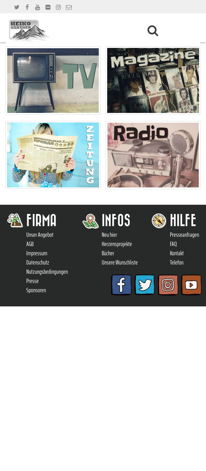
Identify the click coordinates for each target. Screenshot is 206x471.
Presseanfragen (184, 234)
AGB (30, 244)
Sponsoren (36, 290)
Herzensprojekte (117, 244)
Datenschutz (37, 262)
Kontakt (177, 253)
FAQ (173, 244)
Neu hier (109, 234)
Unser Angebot (39, 234)
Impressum (36, 253)
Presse (32, 281)
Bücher (108, 253)
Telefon (176, 262)
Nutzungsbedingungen (47, 271)
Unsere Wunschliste (120, 262)
